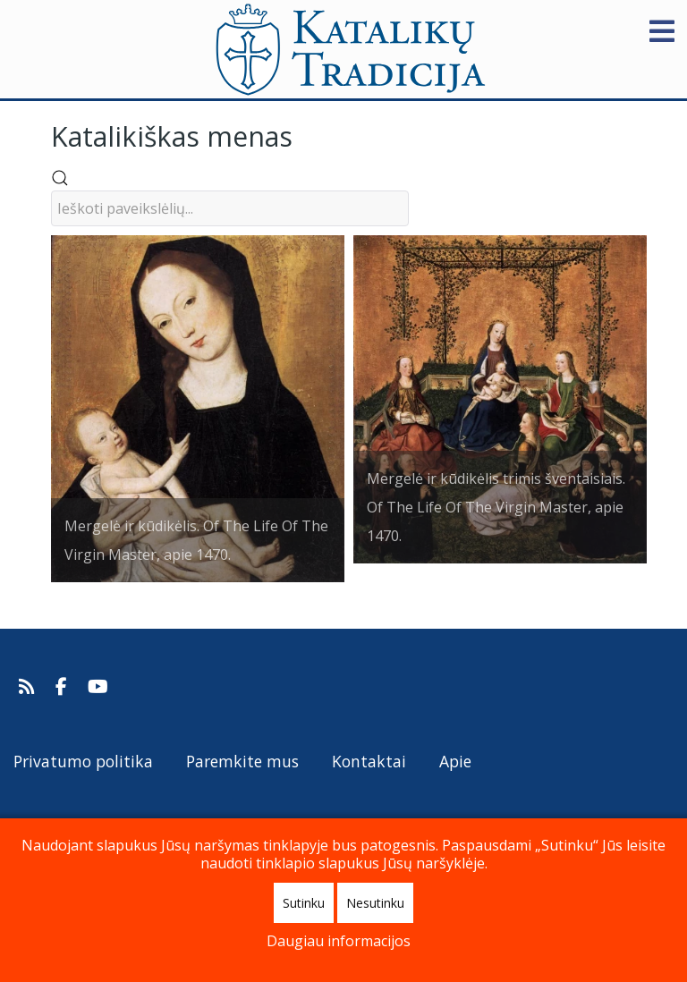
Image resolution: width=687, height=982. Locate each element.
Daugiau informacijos (339, 941)
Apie (455, 761)
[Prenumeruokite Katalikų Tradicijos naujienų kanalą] (29, 686)
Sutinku (304, 902)
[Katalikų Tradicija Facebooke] (63, 686)
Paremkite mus (242, 761)
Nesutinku (375, 902)
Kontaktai (369, 761)
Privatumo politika (83, 761)
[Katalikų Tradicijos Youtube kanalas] (98, 686)
